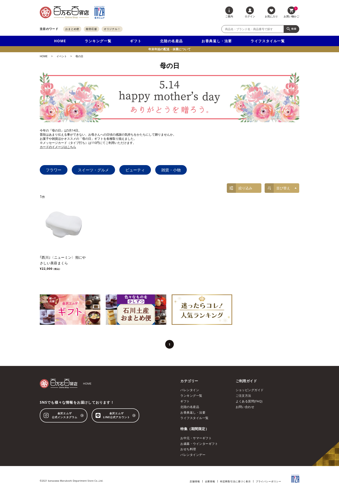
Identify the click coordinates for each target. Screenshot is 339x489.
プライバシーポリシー (268, 481)
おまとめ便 (72, 29)
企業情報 (210, 481)
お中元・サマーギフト (196, 438)
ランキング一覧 (98, 41)
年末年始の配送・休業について (169, 49)
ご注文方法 (243, 395)
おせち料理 (188, 449)
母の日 (79, 56)
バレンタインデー (192, 455)
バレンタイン (189, 390)
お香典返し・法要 (216, 41)
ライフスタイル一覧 (268, 41)
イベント (61, 56)
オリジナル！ (112, 29)
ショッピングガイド (250, 390)
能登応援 (91, 29)
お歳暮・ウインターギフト (199, 444)
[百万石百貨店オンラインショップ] (64, 12)
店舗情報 (195, 481)
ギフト (135, 41)
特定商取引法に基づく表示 (235, 481)
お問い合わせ (245, 407)
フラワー (53, 169)
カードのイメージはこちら (58, 147)
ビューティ (135, 169)
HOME (60, 41)
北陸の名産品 (171, 41)
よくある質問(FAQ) (249, 401)
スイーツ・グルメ (93, 169)
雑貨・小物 (171, 169)
